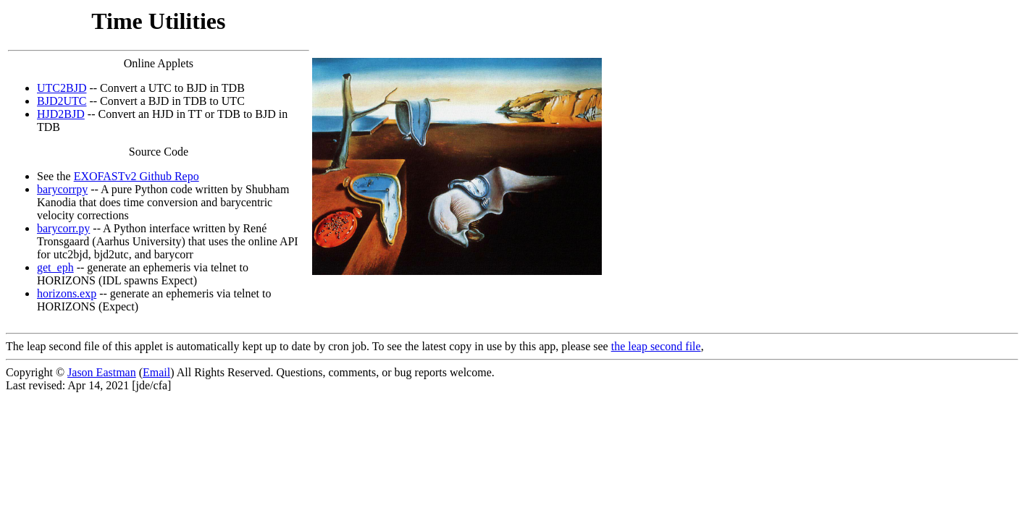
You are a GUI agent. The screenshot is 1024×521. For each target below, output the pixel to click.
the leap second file (656, 346)
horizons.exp (66, 293)
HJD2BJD (61, 114)
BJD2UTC (61, 101)
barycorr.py (63, 228)
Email (156, 372)
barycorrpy (62, 189)
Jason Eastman (101, 372)
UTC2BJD (61, 88)
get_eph (55, 267)
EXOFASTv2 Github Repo (136, 176)
